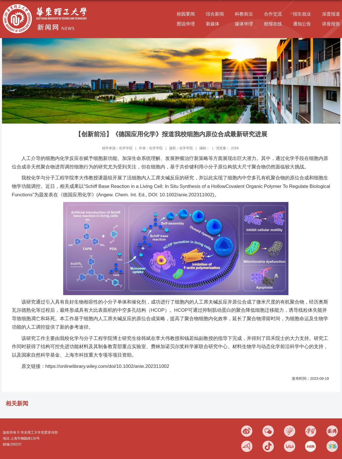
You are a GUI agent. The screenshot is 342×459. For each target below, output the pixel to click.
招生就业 (302, 14)
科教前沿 (244, 14)
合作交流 (273, 14)
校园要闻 (186, 14)
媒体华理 (244, 23)
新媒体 (212, 23)
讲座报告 (331, 23)
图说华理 (186, 23)
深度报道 (331, 14)
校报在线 (273, 23)
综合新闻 (215, 14)
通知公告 (302, 23)
